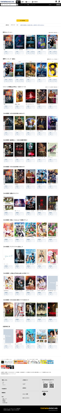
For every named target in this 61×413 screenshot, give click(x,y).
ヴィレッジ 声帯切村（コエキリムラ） (32, 157)
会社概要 (2, 372)
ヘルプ (54, 4)
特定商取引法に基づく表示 (46, 372)
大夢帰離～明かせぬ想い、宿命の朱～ (21, 290)
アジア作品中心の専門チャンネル (6, 364)
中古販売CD (36, 1)
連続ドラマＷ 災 (40, 210)
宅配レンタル (5, 398)
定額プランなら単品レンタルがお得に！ (46, 359)
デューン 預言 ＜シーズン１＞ (42, 317)
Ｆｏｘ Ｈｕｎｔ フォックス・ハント (10, 157)
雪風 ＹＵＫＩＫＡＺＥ (41, 77)
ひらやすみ (5, 210)
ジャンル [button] (20, 4)
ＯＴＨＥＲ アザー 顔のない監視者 (43, 157)
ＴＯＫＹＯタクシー (51, 104)
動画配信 (3, 392)
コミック (28, 1)
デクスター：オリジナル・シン (20, 317)
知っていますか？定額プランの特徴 (32, 359)
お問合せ (24, 388)
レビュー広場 (25, 394)
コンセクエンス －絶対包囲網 (53, 130)
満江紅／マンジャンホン (19, 157)
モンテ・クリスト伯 (18, 130)
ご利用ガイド (50, 4)
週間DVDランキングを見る (52, 59)
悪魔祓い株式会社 (40, 130)
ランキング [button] (32, 4)
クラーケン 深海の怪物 (19, 49)
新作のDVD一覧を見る (53, 32)
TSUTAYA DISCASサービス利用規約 (13, 372)
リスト (56, 2)
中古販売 (4, 401)
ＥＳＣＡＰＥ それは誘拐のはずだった (32, 210)
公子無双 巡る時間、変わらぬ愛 (42, 290)
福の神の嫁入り (6, 290)
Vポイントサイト (26, 398)
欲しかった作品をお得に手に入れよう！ (20, 359)
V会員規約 (6, 372)
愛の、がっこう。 (18, 210)
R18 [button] (57, 4)
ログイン (59, 2)
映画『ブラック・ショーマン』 (53, 49)
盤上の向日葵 (28, 77)
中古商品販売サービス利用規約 (25, 372)
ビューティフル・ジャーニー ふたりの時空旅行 (34, 130)
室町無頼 (38, 104)
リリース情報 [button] (26, 4)
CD (23, 1)
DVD (19, 1)
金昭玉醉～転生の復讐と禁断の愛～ (31, 290)
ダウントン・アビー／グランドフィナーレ (10, 317)
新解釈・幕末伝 (17, 104)
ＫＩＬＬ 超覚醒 (40, 49)
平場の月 (49, 184)
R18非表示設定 (5, 402)
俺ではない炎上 (39, 184)
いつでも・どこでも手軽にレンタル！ (6, 359)
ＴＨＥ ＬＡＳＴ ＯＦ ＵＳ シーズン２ (33, 317)
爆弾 (4, 49)
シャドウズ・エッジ (7, 130)
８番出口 (49, 77)
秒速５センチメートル (29, 49)
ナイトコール (50, 157)
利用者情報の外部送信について (6, 373)
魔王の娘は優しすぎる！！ (52, 237)
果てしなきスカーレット (30, 104)
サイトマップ (13, 373)
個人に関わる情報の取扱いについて (36, 372)
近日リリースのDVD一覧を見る (51, 87)
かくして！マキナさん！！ (8, 237)
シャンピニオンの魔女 (40, 237)
